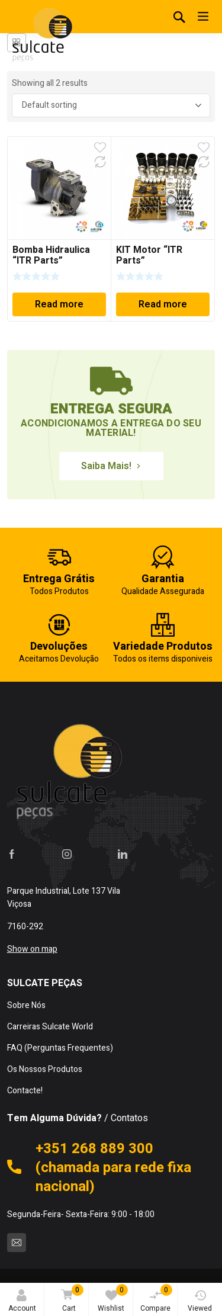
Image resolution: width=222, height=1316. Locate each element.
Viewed (200, 1301)
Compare (156, 1299)
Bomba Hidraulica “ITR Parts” (51, 255)
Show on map (32, 949)
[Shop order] (111, 105)
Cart (70, 1299)
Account (22, 1301)
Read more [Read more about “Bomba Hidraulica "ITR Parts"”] (59, 304)
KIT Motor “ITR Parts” (149, 255)
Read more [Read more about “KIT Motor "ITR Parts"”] (163, 304)
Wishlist (113, 1299)
